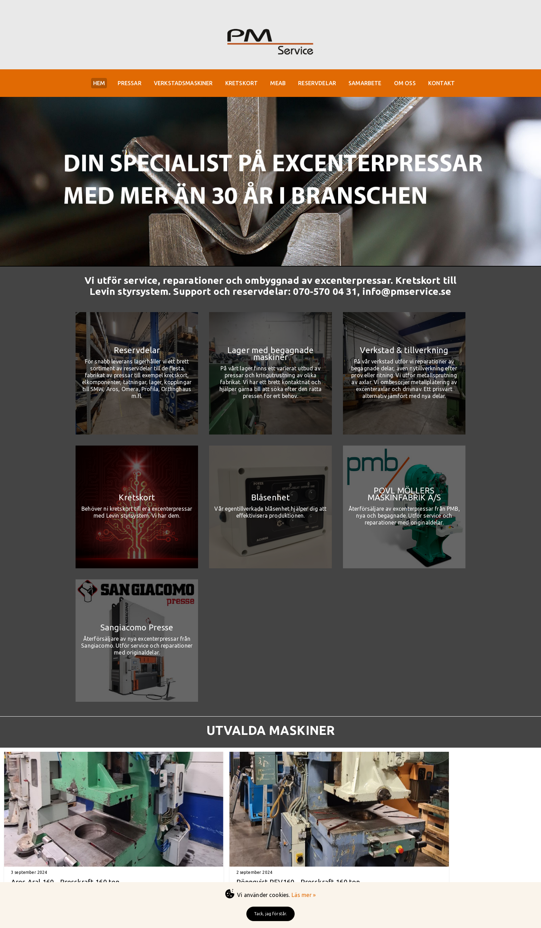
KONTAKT (449, 84)
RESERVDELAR (320, 84)
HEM (93, 84)
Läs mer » (304, 895)
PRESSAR (125, 84)
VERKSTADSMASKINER (180, 84)
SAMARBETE (369, 84)
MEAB (279, 84)
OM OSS (411, 84)
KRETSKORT (240, 84)
